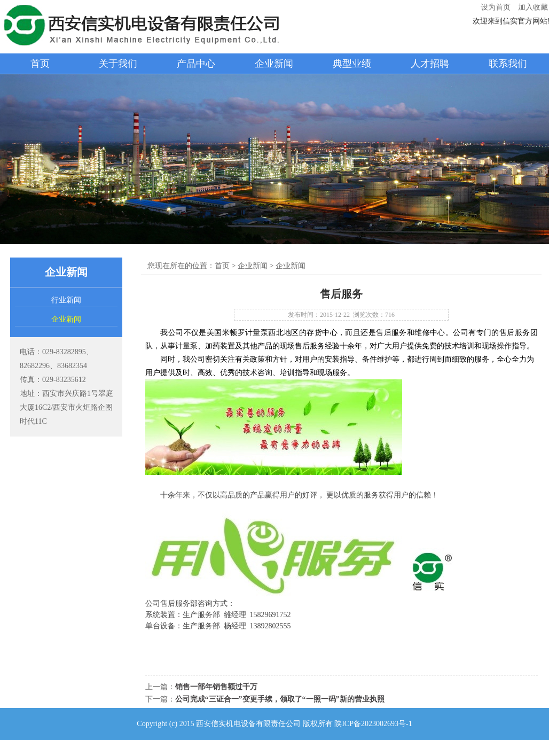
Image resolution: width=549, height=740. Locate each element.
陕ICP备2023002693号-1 (373, 724)
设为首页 (496, 7)
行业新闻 (66, 300)
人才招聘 (430, 63)
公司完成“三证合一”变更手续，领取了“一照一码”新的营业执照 (280, 699)
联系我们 (508, 63)
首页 (40, 63)
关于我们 (118, 63)
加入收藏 (533, 7)
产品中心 (196, 63)
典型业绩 (352, 63)
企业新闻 (274, 63)
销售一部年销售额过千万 (216, 687)
